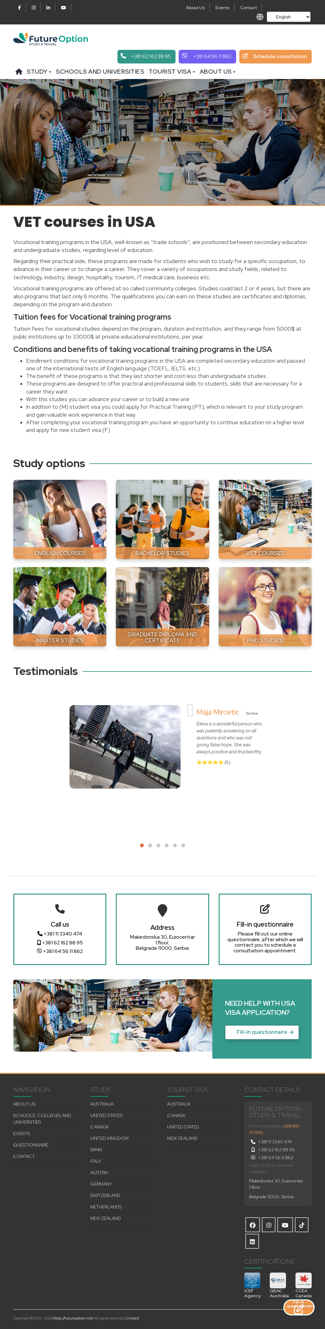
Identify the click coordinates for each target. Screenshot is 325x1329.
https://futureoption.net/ (73, 1318)
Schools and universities (100, 72)
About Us (195, 7)
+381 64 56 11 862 (60, 951)
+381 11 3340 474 (59, 934)
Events (222, 7)
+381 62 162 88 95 (60, 943)
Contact (248, 7)
